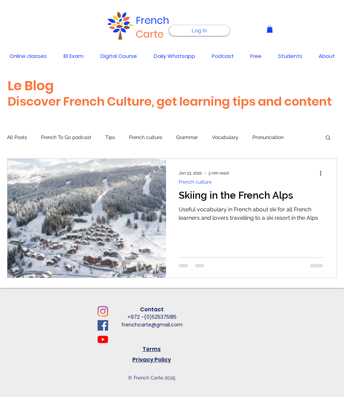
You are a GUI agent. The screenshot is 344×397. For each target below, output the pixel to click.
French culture (145, 137)
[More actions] (323, 173)
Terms (152, 349)
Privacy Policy (151, 359)
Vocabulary (225, 137)
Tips (110, 137)
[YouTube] (103, 339)
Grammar (187, 137)
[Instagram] (103, 311)
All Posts (17, 137)
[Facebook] (103, 325)
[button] (270, 29)
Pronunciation (268, 137)
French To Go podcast (66, 137)
